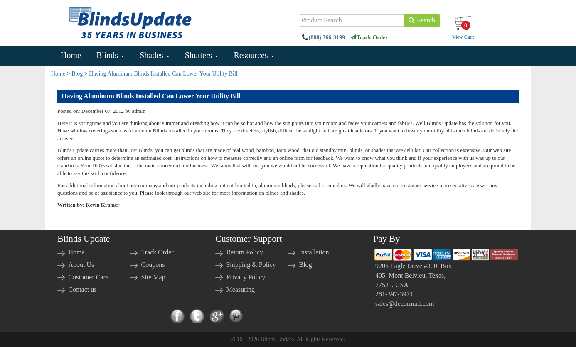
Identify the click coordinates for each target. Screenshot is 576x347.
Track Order (369, 37)
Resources (254, 55)
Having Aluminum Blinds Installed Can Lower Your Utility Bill (163, 74)
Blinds (110, 55)
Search (422, 20)
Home (71, 55)
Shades (155, 55)
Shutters (202, 55)
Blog (77, 74)
